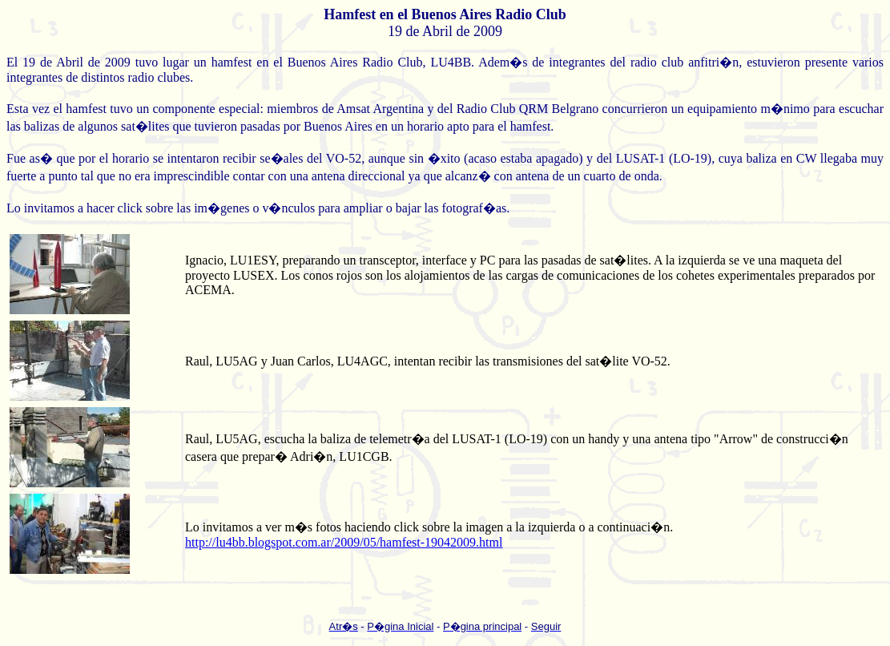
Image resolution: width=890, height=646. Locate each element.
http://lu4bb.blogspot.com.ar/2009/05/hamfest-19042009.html (343, 542)
